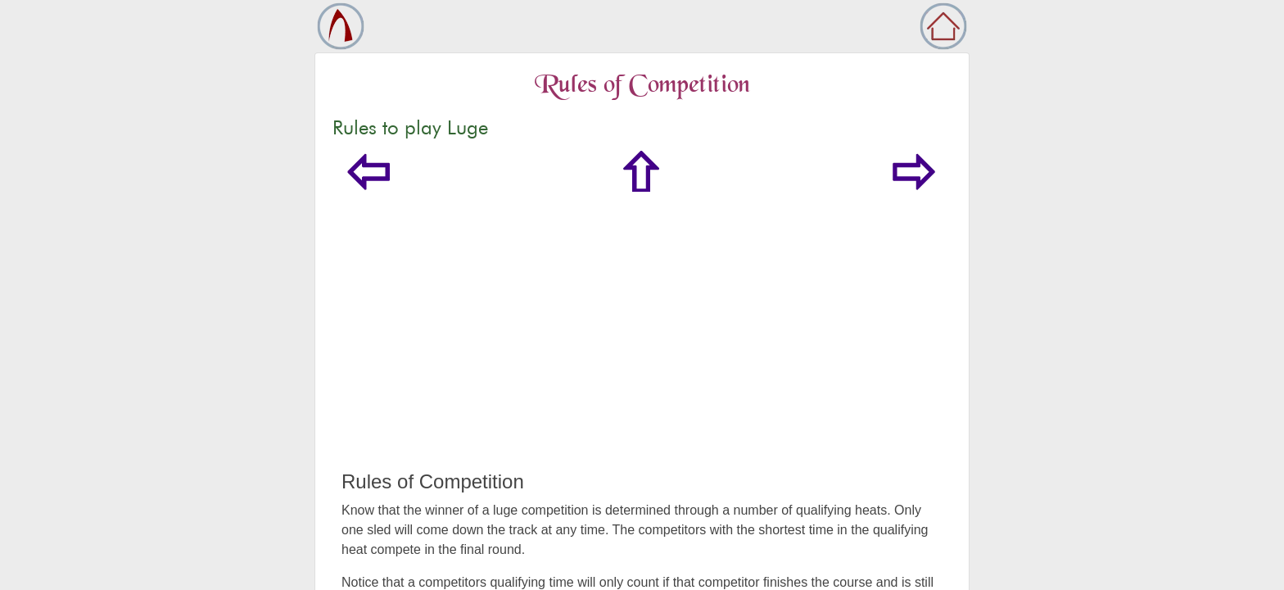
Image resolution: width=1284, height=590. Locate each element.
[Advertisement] (642, 347)
